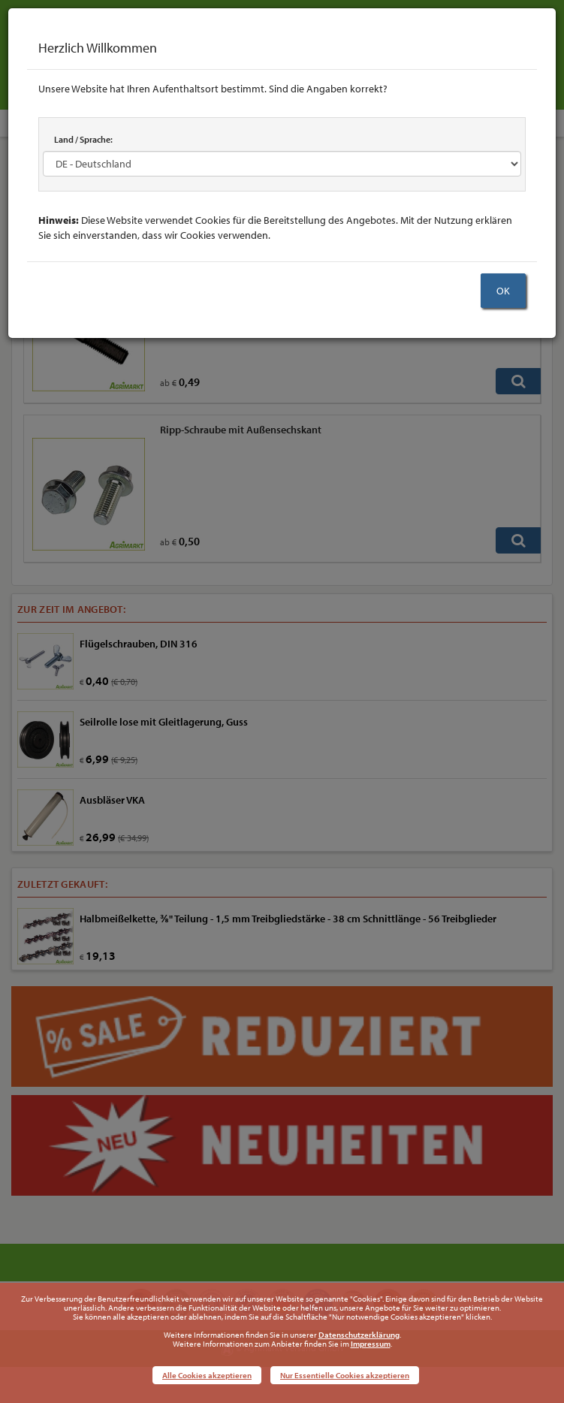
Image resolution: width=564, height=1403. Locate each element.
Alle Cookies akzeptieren (207, 1375)
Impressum (371, 1343)
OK (503, 290)
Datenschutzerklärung (359, 1334)
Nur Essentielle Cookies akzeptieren (344, 1375)
